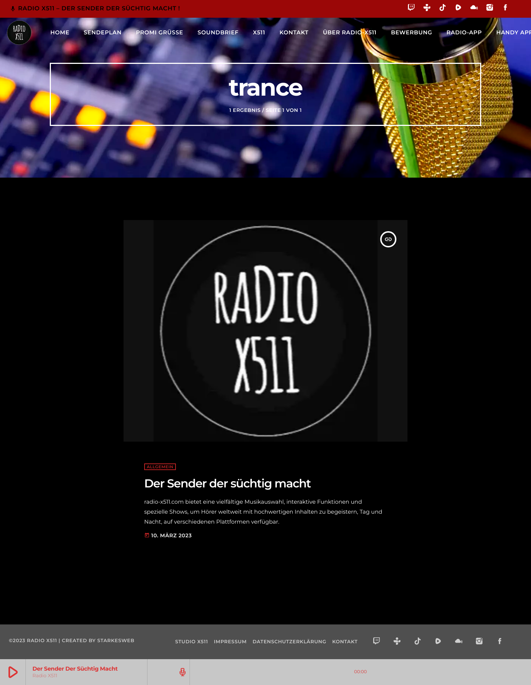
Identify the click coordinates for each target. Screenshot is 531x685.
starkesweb (116, 641)
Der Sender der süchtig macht (227, 483)
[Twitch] (411, 8)
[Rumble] (458, 8)
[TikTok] (442, 8)
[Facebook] (505, 8)
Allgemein (160, 466)
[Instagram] (490, 8)
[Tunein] (427, 8)
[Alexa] (517, 13)
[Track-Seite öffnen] (181, 672)
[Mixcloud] (474, 8)
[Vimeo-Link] (19, 32)
